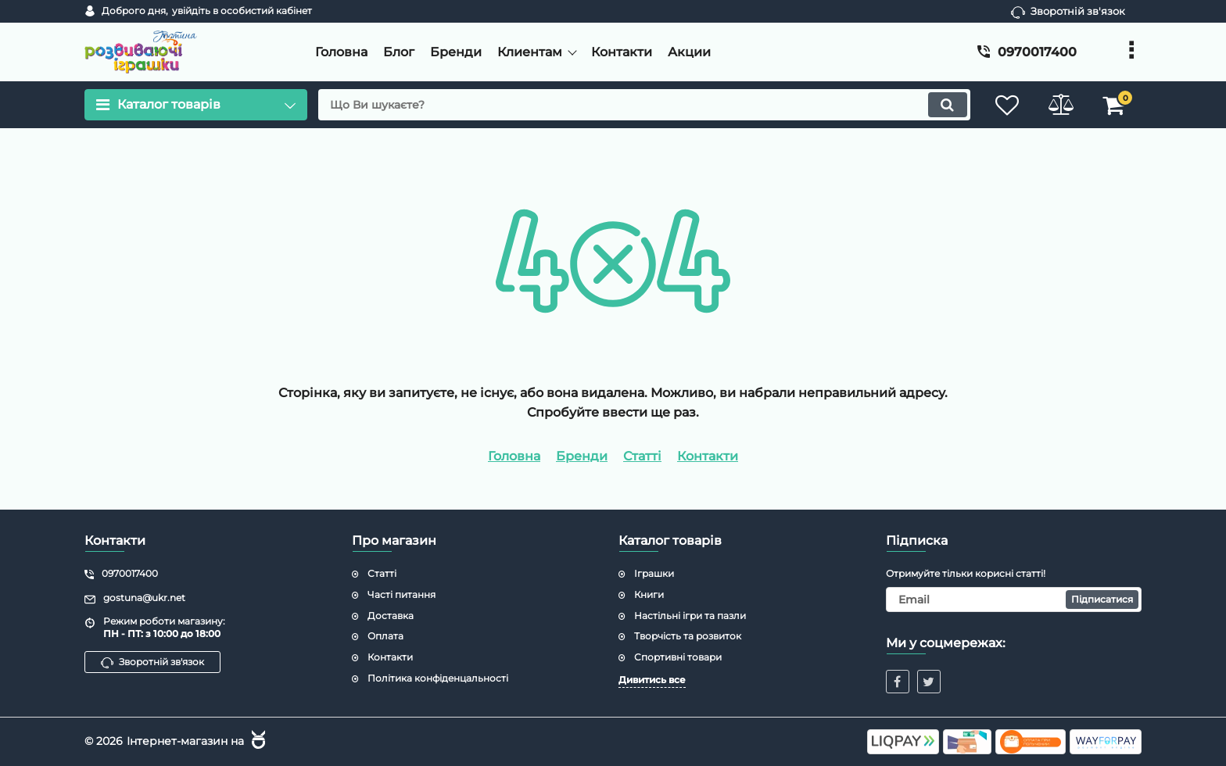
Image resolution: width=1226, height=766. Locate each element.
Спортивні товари (678, 657)
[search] (642, 104)
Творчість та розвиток (687, 636)
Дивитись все (652, 679)
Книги (649, 594)
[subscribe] (1014, 599)
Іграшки (654, 573)
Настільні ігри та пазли (690, 615)
